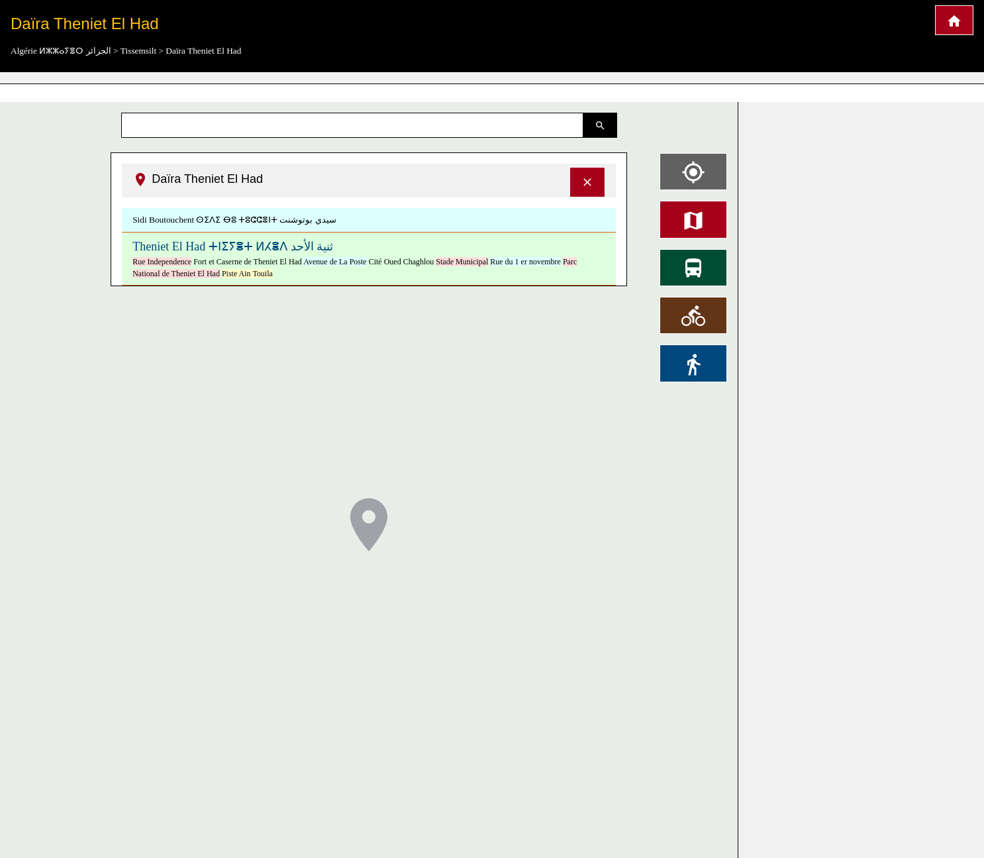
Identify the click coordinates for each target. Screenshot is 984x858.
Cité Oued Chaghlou (401, 261)
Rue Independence (161, 261)
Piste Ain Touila (247, 273)
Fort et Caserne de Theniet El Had (247, 261)
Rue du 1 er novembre (525, 261)
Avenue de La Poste (334, 261)
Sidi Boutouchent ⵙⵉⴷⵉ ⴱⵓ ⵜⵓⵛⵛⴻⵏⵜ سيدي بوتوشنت (234, 220)
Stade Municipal (462, 261)
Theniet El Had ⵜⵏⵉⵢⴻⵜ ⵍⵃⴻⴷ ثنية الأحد (232, 246)
